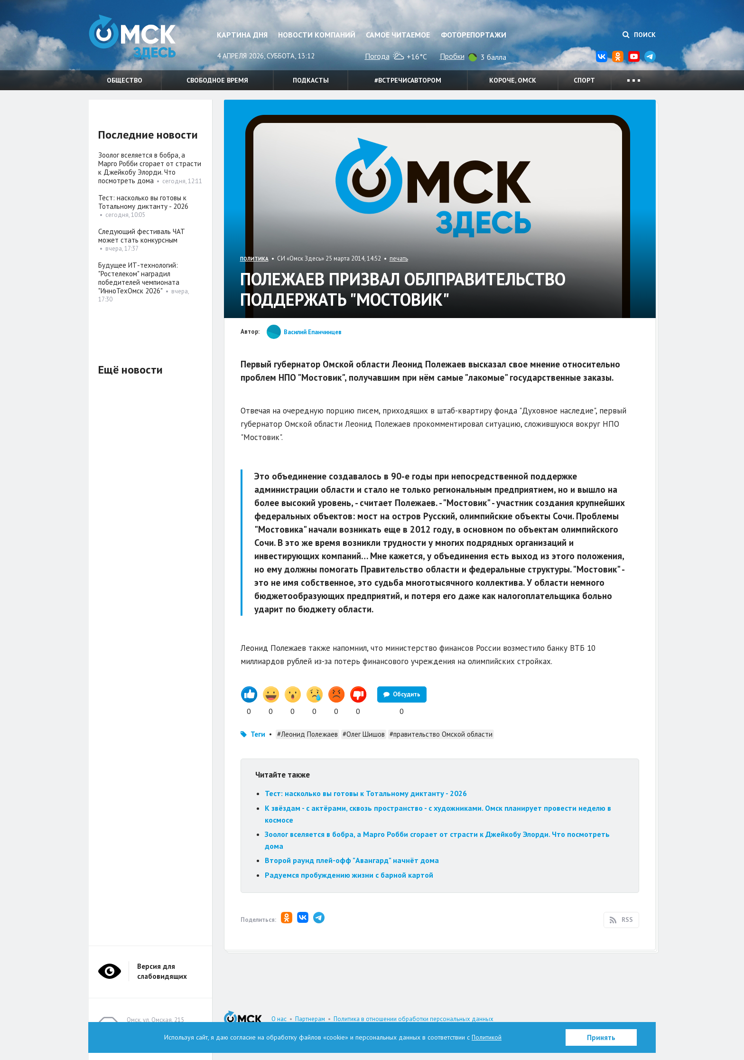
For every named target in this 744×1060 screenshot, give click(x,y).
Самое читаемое (398, 34)
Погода (377, 56)
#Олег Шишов (364, 734)
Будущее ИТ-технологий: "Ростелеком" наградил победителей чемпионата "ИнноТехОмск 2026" (138, 278)
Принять (601, 1037)
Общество (124, 80)
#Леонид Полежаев (307, 734)
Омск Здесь (136, 38)
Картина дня (242, 34)
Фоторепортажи (473, 34)
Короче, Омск (512, 80)
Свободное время (217, 80)
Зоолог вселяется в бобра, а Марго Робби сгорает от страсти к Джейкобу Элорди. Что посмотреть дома (149, 167)
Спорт (584, 80)
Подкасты (311, 80)
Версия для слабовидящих (162, 971)
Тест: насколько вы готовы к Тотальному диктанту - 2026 (366, 793)
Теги (258, 734)
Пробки (452, 56)
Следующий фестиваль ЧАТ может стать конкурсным (141, 235)
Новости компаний (316, 34)
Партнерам (310, 1019)
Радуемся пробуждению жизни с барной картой (349, 875)
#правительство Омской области (441, 734)
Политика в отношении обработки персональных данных (413, 1019)
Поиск (639, 34)
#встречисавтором (407, 80)
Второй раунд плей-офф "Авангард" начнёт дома (352, 860)
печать (399, 258)
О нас (279, 1019)
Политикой (487, 1037)
